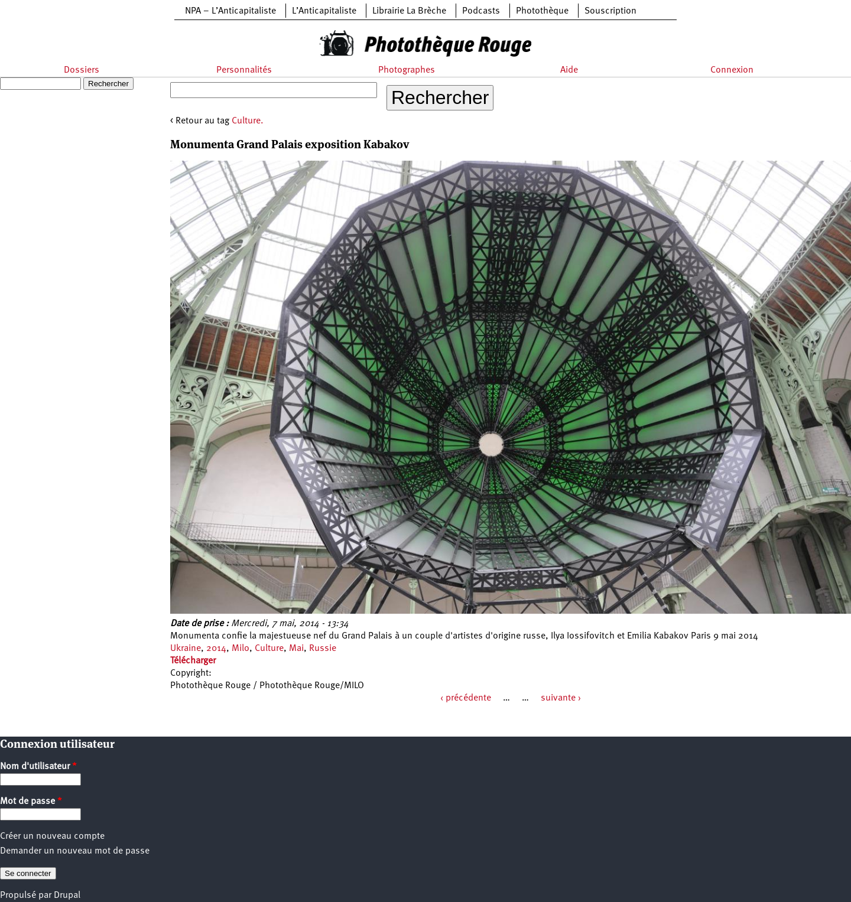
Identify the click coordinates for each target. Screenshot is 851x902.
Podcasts (481, 11)
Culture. (248, 121)
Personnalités (244, 70)
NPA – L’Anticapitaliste (230, 11)
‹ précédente (465, 698)
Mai (296, 648)
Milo (240, 648)
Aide (569, 70)
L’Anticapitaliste (324, 11)
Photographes (406, 70)
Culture (269, 648)
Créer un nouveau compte (52, 836)
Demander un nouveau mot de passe (75, 851)
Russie (322, 648)
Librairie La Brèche (409, 11)
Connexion (731, 70)
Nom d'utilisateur (38, 766)
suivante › (561, 698)
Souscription (610, 11)
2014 (216, 648)
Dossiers (81, 70)
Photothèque (542, 11)
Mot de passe (31, 801)
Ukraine (185, 648)
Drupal (67, 895)
